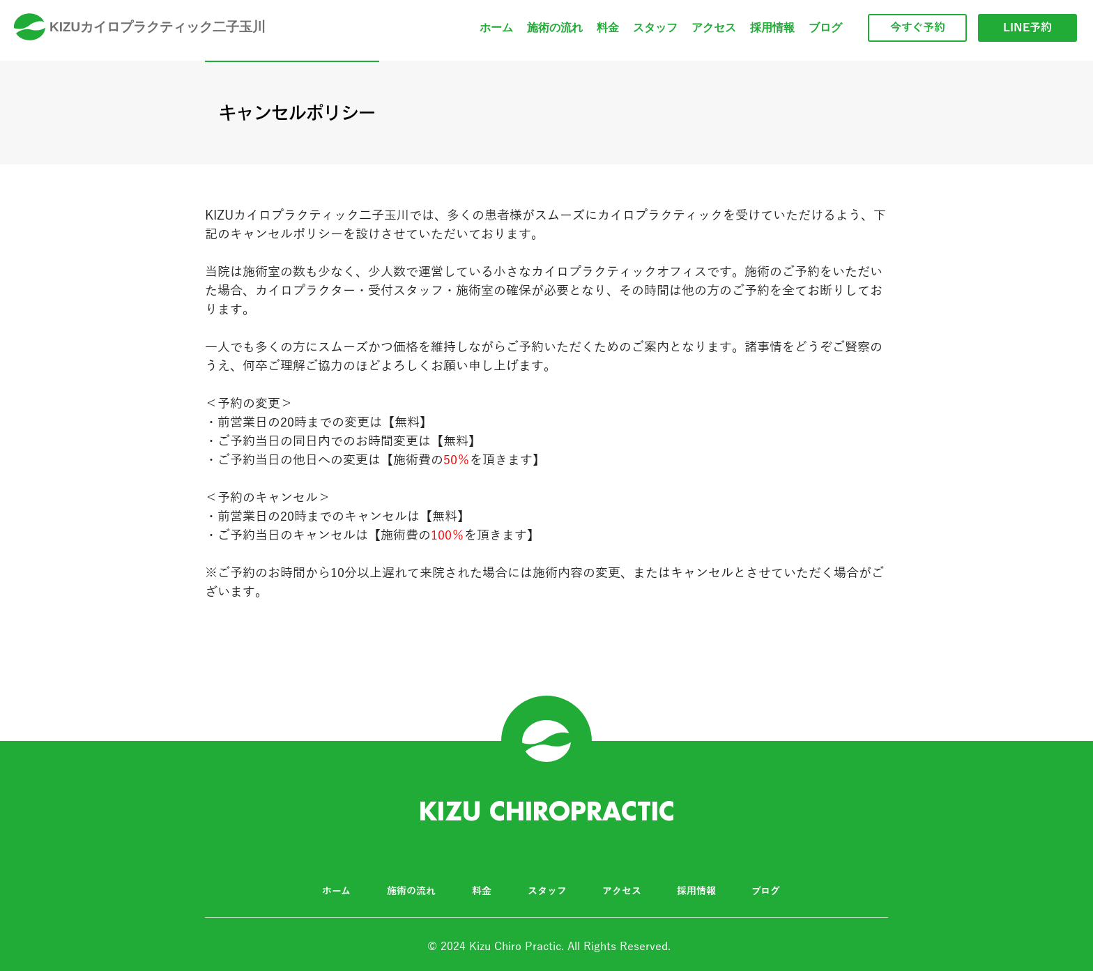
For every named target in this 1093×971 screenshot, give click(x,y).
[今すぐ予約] (917, 28)
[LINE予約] (1027, 28)
